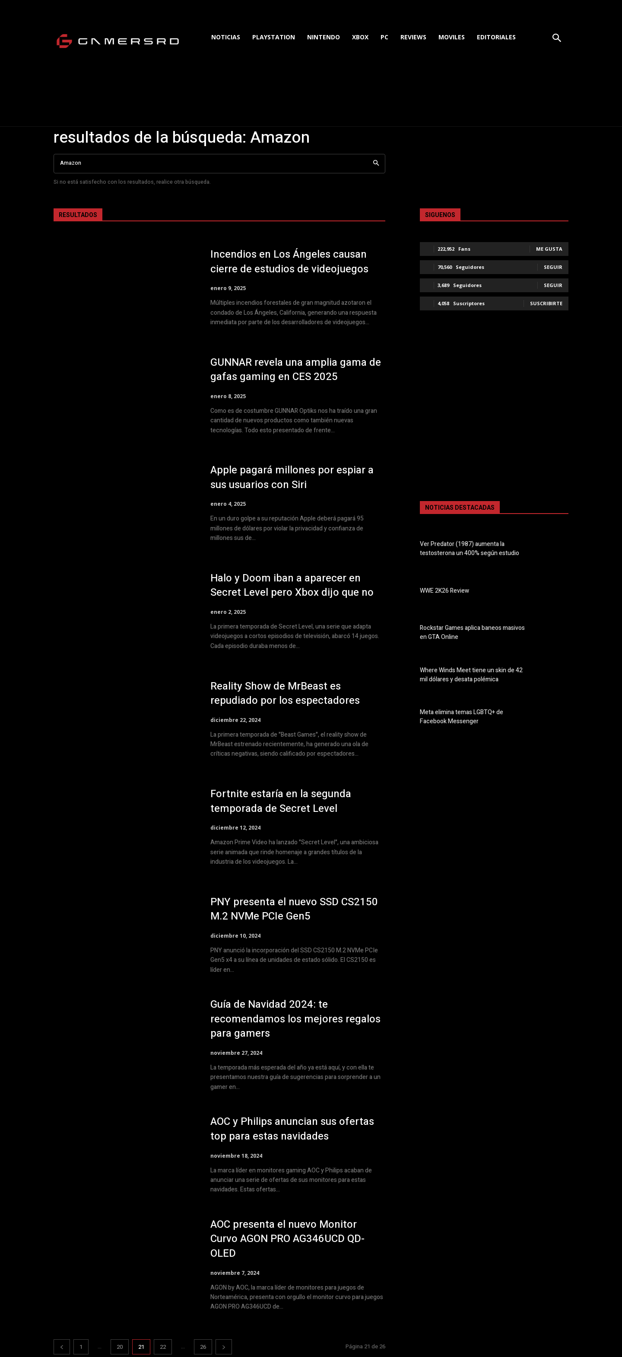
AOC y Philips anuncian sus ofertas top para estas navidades (292, 1129)
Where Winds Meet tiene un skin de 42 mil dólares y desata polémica (471, 675)
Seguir (553, 267)
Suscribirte (546, 303)
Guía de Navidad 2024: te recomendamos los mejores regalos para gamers (295, 1019)
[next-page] (224, 1346)
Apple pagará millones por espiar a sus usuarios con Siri (292, 477)
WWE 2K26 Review (444, 590)
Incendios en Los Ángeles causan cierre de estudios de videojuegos (289, 262)
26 (203, 1347)
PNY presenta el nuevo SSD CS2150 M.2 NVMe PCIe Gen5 (294, 909)
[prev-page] (62, 1346)
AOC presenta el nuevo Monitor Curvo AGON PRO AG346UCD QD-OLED (287, 1239)
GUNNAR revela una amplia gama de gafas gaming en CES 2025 (295, 370)
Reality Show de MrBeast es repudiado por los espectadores (285, 694)
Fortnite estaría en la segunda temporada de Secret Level (280, 801)
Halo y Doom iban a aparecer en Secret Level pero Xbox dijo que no (292, 585)
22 (163, 1347)
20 (120, 1347)
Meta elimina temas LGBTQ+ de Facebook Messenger (461, 717)
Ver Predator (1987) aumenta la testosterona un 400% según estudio (469, 549)
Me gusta (549, 249)
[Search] (376, 163)
